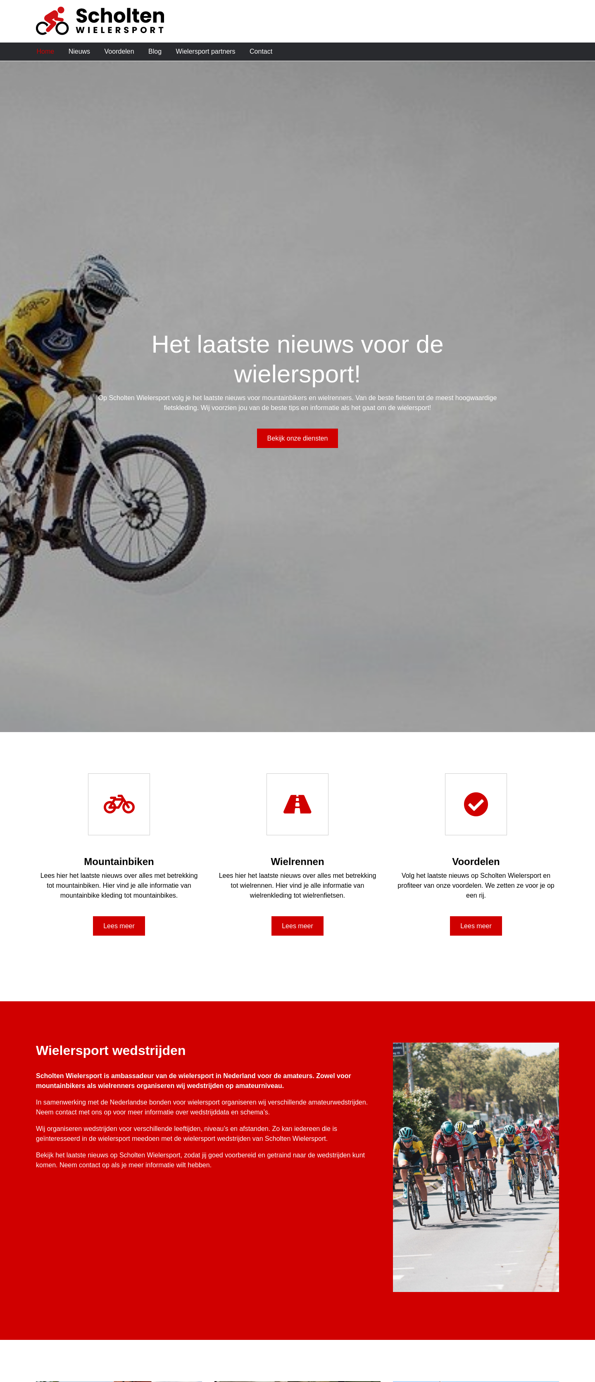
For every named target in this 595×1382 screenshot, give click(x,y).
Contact (261, 51)
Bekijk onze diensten (297, 438)
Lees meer (119, 925)
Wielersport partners (206, 51)
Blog (155, 51)
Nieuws (79, 51)
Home (46, 51)
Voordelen (119, 51)
